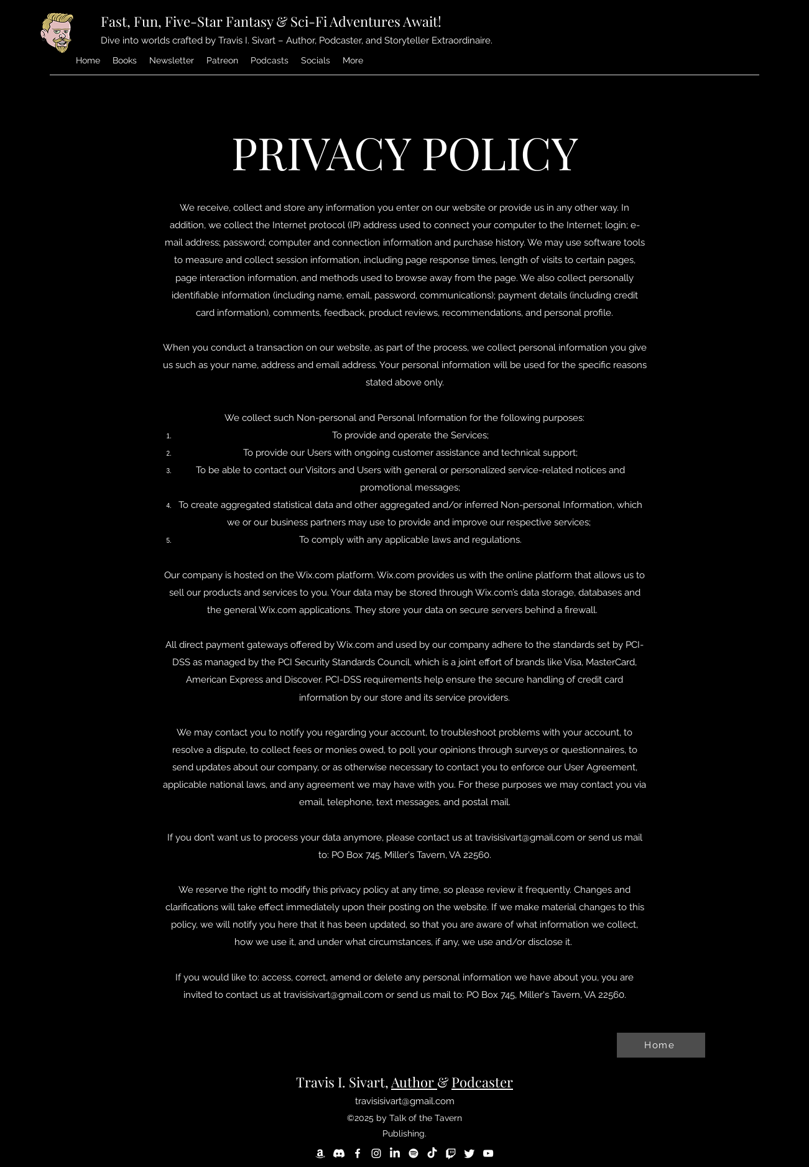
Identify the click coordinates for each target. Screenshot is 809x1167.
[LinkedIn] (395, 1153)
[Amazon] (320, 1153)
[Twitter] (469, 1153)
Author (414, 1081)
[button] (352, 60)
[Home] (661, 1045)
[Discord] (339, 1153)
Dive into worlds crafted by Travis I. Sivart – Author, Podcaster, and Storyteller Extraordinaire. (296, 40)
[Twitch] (451, 1153)
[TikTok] (432, 1153)
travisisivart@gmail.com (525, 837)
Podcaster (482, 1081)
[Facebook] (357, 1153)
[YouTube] (488, 1153)
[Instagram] (376, 1153)
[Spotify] (413, 1153)
